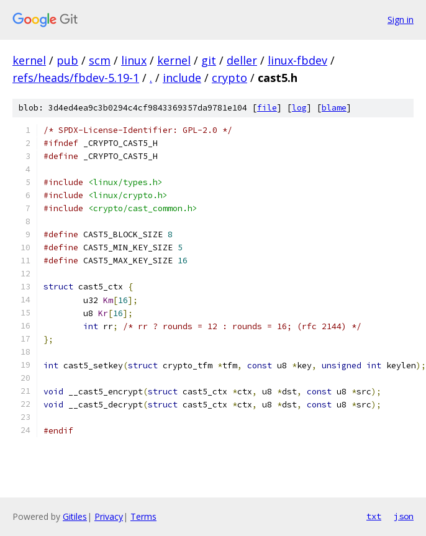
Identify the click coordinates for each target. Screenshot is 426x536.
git (208, 60)
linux (134, 60)
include (182, 77)
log (299, 107)
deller (242, 60)
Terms (143, 516)
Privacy (108, 516)
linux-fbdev (297, 60)
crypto (229, 77)
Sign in (400, 19)
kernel (29, 60)
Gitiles (75, 516)
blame (334, 107)
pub (67, 60)
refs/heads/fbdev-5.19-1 (75, 77)
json (404, 516)
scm (100, 60)
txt (373, 516)
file (267, 107)
